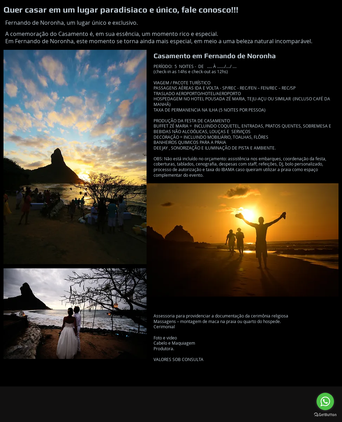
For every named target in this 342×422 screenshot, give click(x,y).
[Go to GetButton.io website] (325, 415)
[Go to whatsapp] (325, 401)
